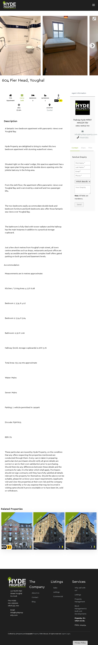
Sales (55, 588)
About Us (35, 593)
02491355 (84, 137)
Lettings (56, 592)
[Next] (92, 45)
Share (83, 148)
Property (38, 633)
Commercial (58, 596)
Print (90, 148)
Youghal (50, 110)
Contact (75, 148)
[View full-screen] (94, 18)
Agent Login (66, 633)
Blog (33, 602)
